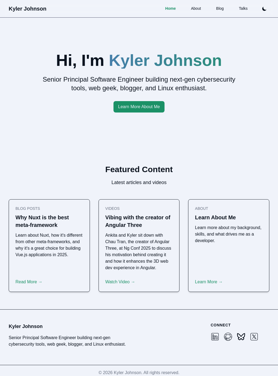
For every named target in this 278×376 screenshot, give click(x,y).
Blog (220, 8)
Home (170, 8)
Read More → (29, 281)
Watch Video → (120, 281)
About (196, 8)
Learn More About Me (139, 106)
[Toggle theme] (264, 9)
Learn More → (209, 281)
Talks (243, 8)
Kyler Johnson (27, 9)
